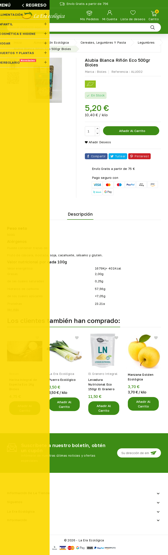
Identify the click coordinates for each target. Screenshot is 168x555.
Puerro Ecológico (62, 379)
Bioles (101, 71)
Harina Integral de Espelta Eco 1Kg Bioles (23, 384)
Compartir (98, 156)
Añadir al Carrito (25, 408)
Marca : (90, 71)
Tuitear (120, 156)
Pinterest (141, 156)
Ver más (13, 309)
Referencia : (120, 71)
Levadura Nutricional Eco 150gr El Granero (101, 384)
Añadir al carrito (131, 131)
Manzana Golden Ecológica (140, 377)
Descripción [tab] (80, 214)
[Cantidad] (90, 131)
